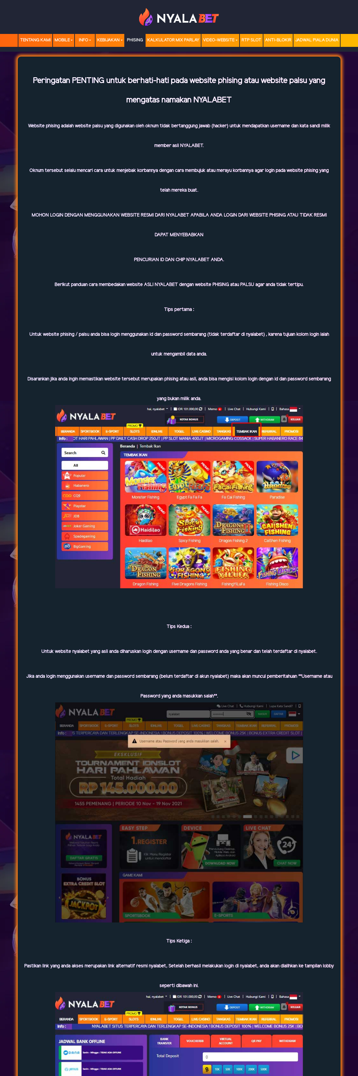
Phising (135, 40)
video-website (218, 40)
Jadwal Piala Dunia (316, 40)
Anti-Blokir (278, 40)
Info (83, 40)
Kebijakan (108, 40)
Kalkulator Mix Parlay (173, 40)
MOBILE (62, 40)
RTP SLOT (251, 40)
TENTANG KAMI (35, 40)
